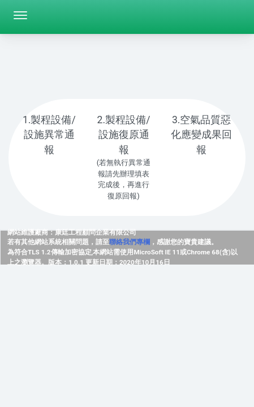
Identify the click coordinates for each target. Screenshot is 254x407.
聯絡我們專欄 (129, 242)
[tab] (49, 142)
